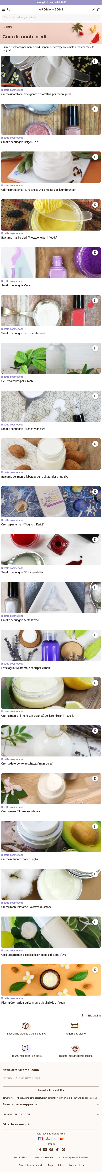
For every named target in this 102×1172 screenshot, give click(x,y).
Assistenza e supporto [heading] (20, 1104)
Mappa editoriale (77, 1165)
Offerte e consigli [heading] (16, 1124)
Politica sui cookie (44, 1157)
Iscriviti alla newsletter (51, 1090)
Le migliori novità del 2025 (51, 2)
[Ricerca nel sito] (47, 17)
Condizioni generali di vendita (73, 1157)
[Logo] (51, 9)
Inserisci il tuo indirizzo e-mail (21, 1078)
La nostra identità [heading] (16, 1114)
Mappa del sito (55, 1165)
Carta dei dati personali (86, 1098)
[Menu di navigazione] (3, 9)
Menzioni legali (21, 1157)
